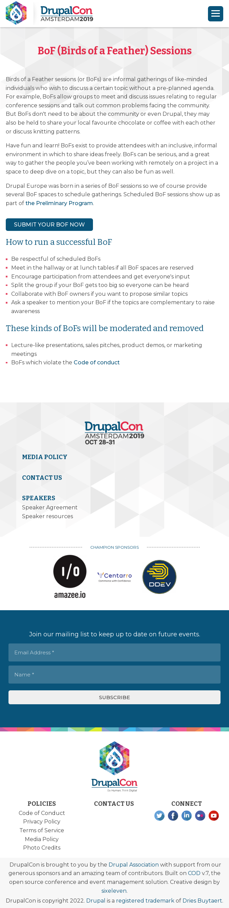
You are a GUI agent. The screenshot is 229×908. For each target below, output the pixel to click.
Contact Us (42, 478)
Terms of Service (41, 830)
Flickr (200, 815)
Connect (186, 803)
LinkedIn (186, 815)
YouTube (214, 815)
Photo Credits (41, 848)
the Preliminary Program (59, 203)
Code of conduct (97, 362)
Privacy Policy (41, 821)
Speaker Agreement (50, 507)
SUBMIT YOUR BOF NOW (49, 224)
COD (194, 873)
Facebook (173, 815)
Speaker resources (47, 516)
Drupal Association (134, 864)
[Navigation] (215, 13)
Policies (41, 803)
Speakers (38, 498)
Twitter (159, 815)
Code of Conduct (42, 813)
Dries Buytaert (202, 900)
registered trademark (145, 900)
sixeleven (114, 891)
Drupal (96, 900)
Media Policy (45, 457)
